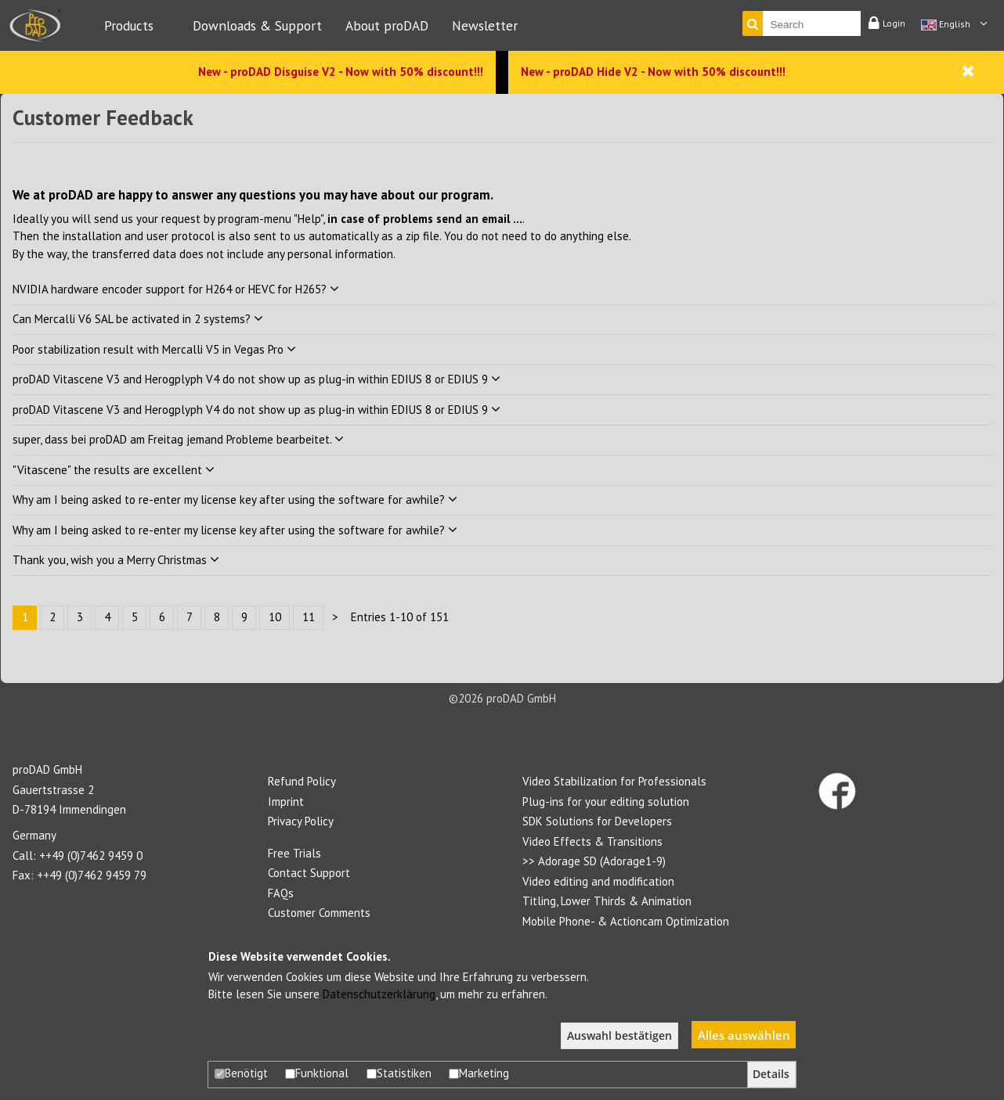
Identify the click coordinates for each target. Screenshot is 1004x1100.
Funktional (317, 1073)
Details (771, 1074)
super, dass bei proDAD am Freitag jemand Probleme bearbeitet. (178, 439)
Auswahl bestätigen (619, 1036)
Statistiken (399, 1073)
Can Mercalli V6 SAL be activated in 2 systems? (138, 318)
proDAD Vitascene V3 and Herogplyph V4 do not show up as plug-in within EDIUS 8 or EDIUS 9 (256, 379)
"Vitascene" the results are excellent (114, 469)
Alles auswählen (744, 1035)
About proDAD (386, 25)
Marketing (479, 1073)
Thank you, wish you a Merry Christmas (116, 559)
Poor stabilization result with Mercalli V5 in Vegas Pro (154, 349)
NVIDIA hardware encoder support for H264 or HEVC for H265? (176, 289)
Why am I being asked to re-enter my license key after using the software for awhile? (235, 499)
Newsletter (485, 25)
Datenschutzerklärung (379, 994)
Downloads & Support (257, 25)
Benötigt (241, 1073)
